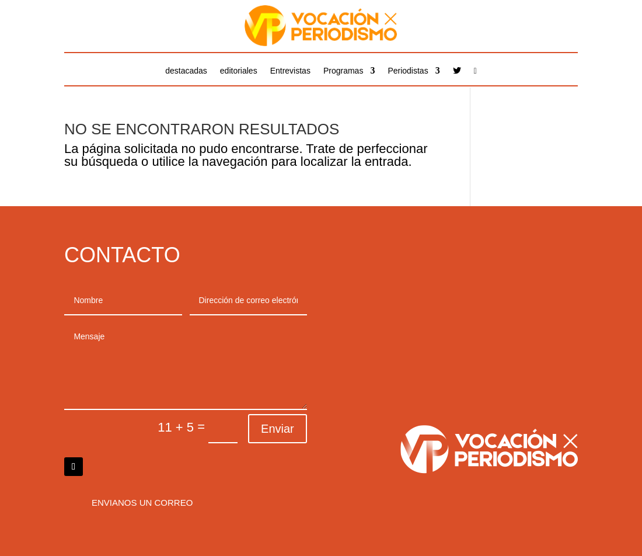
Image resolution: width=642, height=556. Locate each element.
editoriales (238, 71)
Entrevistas (290, 71)
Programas (343, 71)
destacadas (186, 71)
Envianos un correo (142, 503)
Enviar (277, 428)
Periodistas (408, 71)
